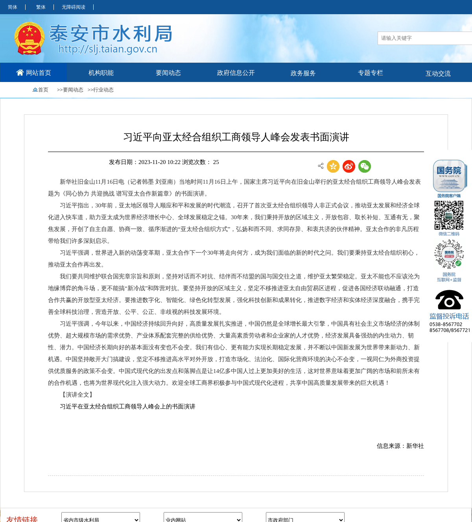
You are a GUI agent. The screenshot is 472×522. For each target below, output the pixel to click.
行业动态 (103, 90)
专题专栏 (370, 72)
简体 (12, 7)
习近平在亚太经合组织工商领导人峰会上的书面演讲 (127, 406)
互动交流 (438, 73)
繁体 (41, 7)
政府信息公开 (236, 72)
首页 (43, 90)
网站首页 (33, 72)
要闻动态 (168, 72)
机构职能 (101, 72)
